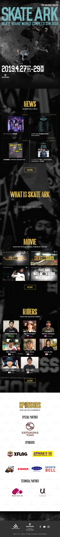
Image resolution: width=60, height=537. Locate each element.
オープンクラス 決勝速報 (10, 134)
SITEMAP (23, 534)
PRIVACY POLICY (16, 534)
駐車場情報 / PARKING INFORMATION (14, 159)
